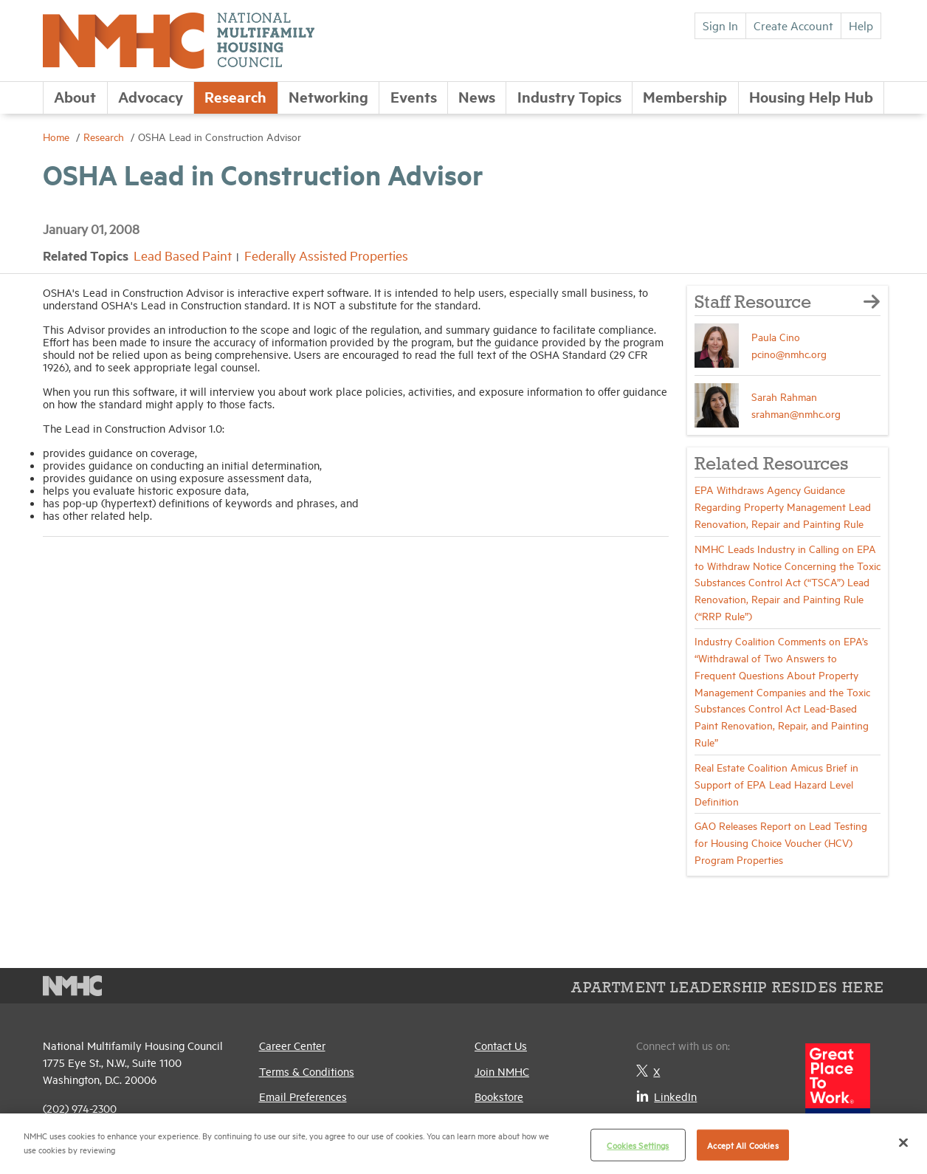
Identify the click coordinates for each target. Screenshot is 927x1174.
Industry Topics (569, 96)
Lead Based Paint (183, 255)
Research (235, 96)
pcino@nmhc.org (789, 353)
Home (57, 136)
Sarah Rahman (784, 396)
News (476, 96)
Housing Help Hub (811, 96)
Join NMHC (502, 1071)
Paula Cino (775, 336)
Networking (328, 96)
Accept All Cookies (742, 1145)
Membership (685, 96)
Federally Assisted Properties (326, 255)
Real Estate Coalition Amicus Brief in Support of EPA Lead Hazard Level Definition (776, 784)
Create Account (793, 25)
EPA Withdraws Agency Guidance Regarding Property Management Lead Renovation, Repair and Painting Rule (783, 506)
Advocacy (150, 96)
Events (413, 96)
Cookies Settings (638, 1145)
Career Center (292, 1045)
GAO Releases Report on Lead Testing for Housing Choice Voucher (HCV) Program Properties (781, 842)
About (75, 96)
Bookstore (499, 1096)
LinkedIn (666, 1096)
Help (861, 25)
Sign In (720, 25)
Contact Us (501, 1045)
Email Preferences (303, 1096)
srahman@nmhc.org (796, 413)
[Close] (903, 1142)
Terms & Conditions (306, 1071)
